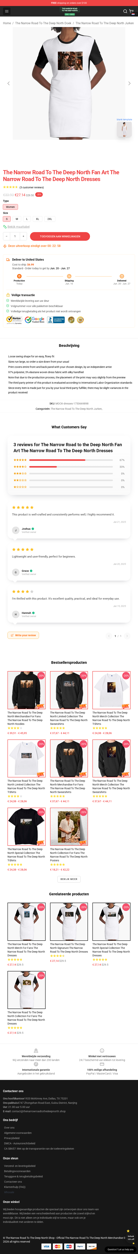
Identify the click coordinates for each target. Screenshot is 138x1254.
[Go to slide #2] (79, 148)
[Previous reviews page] (109, 636)
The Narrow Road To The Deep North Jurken (105, 23)
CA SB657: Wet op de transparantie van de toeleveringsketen (39, 1148)
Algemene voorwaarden (18, 1132)
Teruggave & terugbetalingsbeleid (23, 1176)
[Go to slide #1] (59, 148)
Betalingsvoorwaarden (17, 1171)
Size (5, 212)
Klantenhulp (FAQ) (15, 1186)
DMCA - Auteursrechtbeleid (19, 1143)
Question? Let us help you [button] (121, 1249)
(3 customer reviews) (32, 187)
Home (7, 23)
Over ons (9, 1127)
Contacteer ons (13, 1181)
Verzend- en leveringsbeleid (19, 1165)
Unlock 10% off (131, 1237)
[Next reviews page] (127, 636)
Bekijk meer (69, 879)
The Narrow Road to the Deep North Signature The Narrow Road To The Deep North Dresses (69, 948)
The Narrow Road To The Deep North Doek (43, 23)
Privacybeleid (12, 1138)
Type (6, 200)
